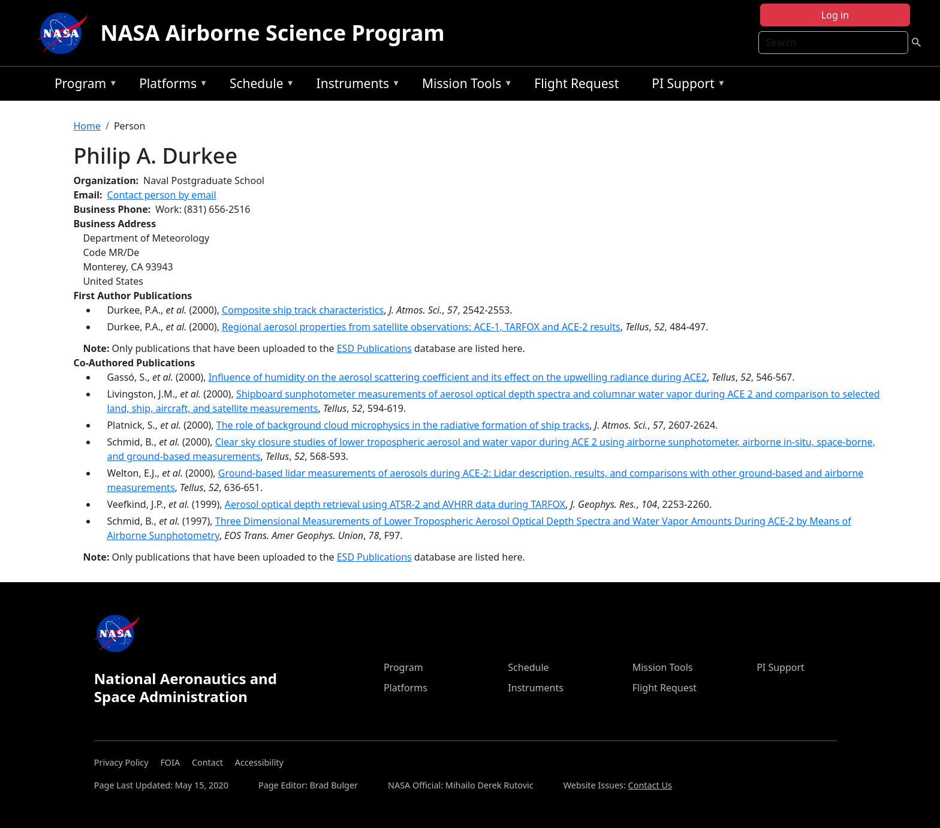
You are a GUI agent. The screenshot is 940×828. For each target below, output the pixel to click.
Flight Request (576, 83)
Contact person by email (161, 194)
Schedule (259, 85)
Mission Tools (464, 85)
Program (83, 85)
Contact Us (650, 785)
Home (87, 126)
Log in (835, 15)
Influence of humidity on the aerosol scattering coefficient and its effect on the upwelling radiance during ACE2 (458, 377)
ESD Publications (374, 348)
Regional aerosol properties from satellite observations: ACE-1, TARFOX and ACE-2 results (421, 326)
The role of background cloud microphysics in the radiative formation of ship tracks (402, 425)
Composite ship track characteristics (303, 310)
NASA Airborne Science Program (272, 32)
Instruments (355, 85)
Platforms (170, 85)
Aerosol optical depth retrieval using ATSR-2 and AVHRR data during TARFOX (395, 504)
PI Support (685, 85)
